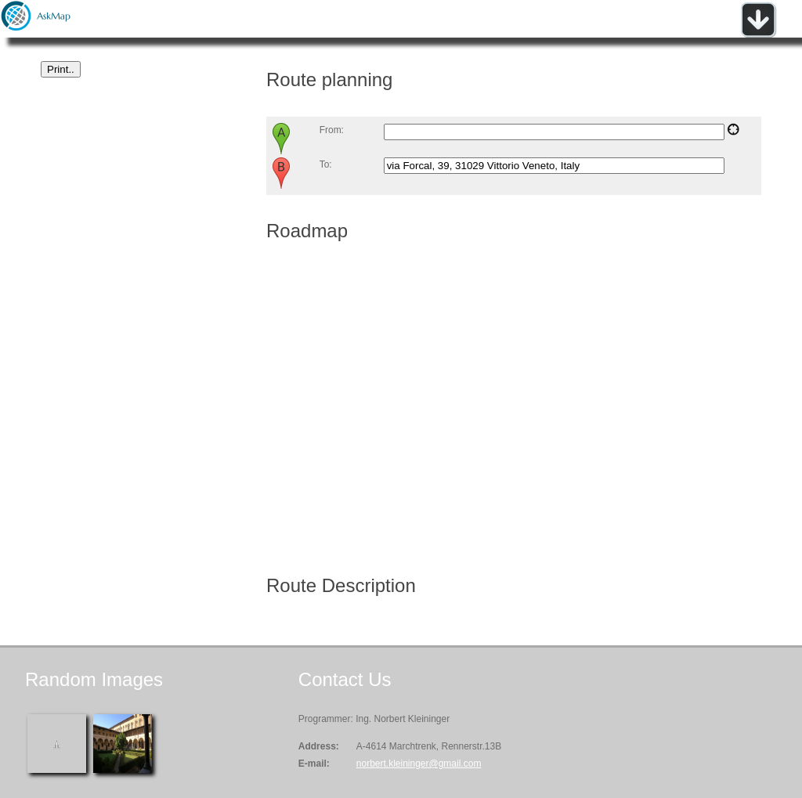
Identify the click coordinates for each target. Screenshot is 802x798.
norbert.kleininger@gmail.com (419, 763)
